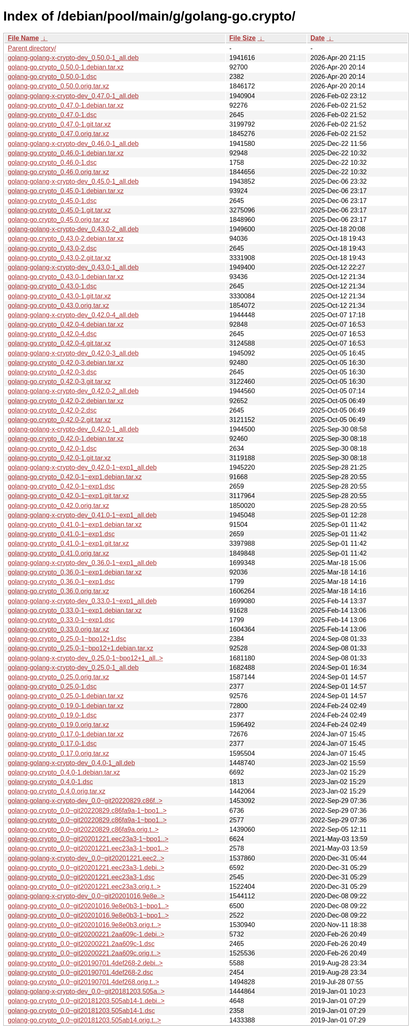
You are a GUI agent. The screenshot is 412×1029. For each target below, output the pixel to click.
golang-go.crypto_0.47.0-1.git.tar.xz (59, 124)
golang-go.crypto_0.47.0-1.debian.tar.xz (66, 105)
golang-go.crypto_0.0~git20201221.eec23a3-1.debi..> (86, 867)
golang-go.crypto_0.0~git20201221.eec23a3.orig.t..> (84, 886)
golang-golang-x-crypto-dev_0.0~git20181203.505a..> (86, 991)
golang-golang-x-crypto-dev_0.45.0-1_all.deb (73, 181)
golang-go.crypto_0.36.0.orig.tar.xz (58, 591)
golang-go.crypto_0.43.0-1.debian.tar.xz (66, 276)
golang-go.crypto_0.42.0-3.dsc (52, 372)
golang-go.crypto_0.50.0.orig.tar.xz (58, 86)
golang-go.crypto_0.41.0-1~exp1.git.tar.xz (68, 543)
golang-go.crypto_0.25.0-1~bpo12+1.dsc (67, 638)
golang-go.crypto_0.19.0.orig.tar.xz (58, 724)
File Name (23, 38)
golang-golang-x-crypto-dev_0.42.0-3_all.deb (73, 353)
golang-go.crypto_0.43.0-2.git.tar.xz (59, 257)
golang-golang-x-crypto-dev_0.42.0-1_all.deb (73, 429)
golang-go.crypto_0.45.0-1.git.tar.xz (59, 210)
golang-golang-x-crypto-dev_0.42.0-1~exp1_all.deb (82, 467)
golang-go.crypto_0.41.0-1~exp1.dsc (61, 534)
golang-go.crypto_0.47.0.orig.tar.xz (58, 133)
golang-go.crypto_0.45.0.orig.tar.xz (58, 219)
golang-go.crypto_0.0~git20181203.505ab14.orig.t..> (84, 1020)
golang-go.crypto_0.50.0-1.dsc (52, 76)
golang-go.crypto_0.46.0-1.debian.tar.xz (66, 153)
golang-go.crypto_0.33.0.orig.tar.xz (58, 629)
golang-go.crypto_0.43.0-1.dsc (52, 286)
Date (318, 38)
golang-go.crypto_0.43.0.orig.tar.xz (58, 305)
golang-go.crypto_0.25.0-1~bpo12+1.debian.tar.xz (80, 648)
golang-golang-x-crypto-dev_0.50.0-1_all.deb (73, 57)
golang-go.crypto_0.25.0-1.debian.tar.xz (66, 695)
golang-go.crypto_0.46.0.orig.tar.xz (58, 171)
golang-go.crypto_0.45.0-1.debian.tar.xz (66, 190)
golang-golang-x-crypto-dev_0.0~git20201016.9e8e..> (86, 896)
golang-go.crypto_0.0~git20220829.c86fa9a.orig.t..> (83, 829)
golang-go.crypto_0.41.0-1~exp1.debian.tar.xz (75, 524)
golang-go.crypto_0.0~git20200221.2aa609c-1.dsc (81, 943)
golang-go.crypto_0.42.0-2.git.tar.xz (59, 419)
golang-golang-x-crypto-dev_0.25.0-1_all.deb (73, 667)
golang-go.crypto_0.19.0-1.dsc (52, 715)
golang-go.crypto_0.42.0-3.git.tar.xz (59, 381)
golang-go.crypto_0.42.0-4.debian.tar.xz (66, 324)
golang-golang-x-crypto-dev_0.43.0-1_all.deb (73, 267)
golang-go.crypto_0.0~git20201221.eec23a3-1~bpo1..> (88, 838)
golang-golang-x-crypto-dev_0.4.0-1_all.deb (71, 762)
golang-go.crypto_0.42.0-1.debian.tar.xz (66, 438)
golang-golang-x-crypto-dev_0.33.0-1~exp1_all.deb (82, 601)
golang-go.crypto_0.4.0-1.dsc (50, 781)
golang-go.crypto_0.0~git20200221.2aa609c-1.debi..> (86, 934)
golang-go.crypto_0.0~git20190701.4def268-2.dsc (80, 972)
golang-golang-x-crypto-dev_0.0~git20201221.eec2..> (86, 858)
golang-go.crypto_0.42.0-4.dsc (52, 333)
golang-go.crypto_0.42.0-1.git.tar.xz (59, 458)
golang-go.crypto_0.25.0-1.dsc (52, 686)
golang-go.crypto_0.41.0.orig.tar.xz (58, 553)
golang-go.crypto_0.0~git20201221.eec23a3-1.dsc (81, 877)
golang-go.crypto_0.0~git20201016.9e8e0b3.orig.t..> (84, 924)
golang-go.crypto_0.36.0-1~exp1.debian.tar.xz (75, 572)
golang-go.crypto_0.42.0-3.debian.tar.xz (66, 362)
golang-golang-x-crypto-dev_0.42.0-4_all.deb (73, 314)
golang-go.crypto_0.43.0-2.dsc (52, 248)
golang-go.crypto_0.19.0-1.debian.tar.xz (66, 705)
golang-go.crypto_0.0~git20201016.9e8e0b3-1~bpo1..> (88, 905)
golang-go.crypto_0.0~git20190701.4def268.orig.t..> (83, 981)
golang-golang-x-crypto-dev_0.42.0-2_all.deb (73, 391)
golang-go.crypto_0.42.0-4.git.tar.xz (59, 343)
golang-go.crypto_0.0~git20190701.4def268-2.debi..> (85, 963)
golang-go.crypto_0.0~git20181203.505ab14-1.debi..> (86, 1000)
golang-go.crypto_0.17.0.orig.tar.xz (58, 753)
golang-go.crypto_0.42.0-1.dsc (52, 448)
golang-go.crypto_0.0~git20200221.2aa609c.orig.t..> (84, 953)
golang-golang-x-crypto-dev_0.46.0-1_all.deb (73, 143)
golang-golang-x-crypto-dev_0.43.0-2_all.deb (73, 229)
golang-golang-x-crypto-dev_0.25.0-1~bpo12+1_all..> (85, 658)
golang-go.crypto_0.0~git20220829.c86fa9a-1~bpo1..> (87, 810)
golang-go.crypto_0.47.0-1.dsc (52, 114)
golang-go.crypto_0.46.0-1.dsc (52, 162)
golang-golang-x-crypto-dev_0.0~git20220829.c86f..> (85, 800)
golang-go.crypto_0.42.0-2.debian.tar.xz (66, 400)
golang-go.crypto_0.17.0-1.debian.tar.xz (66, 734)
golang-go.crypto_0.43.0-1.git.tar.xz (59, 296)
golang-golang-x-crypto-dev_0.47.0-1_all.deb (73, 95)
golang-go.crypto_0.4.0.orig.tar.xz (56, 791)
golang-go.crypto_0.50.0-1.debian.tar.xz (66, 67)
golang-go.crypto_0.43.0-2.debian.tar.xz (66, 238)
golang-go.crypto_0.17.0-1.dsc (52, 743)
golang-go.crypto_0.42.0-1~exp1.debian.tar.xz (75, 476)
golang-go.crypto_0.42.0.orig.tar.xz (58, 505)
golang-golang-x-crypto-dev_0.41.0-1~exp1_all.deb (82, 515)
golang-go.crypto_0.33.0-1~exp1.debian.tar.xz (75, 610)
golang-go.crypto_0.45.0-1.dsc (52, 200)
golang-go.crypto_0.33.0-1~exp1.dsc (61, 619)
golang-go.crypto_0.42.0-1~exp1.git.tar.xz (68, 495)
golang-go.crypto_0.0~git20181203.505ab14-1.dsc (81, 1010)
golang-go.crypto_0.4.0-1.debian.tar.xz (64, 772)
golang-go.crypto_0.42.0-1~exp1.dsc (61, 486)
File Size (242, 38)
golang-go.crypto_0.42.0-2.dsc (52, 410)
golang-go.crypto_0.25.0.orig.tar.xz (58, 677)
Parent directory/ (32, 48)
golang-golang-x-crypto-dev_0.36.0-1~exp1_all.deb (82, 562)
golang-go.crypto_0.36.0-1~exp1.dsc (61, 581)
